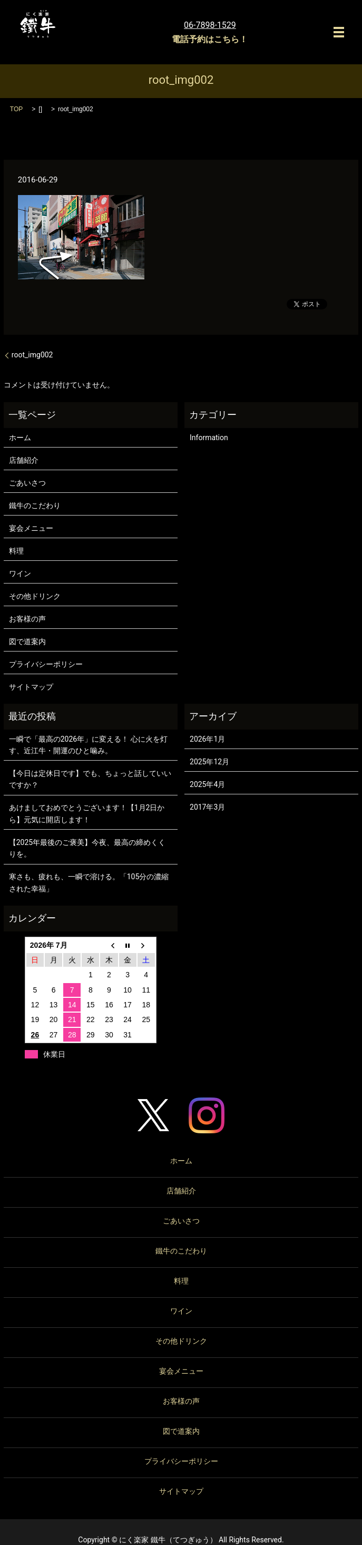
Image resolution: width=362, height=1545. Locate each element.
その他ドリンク (35, 596)
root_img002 (32, 355)
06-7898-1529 (210, 25)
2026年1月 (207, 739)
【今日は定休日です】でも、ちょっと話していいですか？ (90, 779)
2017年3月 (207, 807)
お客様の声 (27, 619)
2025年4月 (207, 784)
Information (209, 437)
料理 (16, 551)
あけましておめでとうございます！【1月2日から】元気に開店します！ (87, 813)
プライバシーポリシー (46, 664)
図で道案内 (27, 641)
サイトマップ (31, 687)
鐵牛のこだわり (35, 505)
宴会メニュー (31, 528)
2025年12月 (209, 761)
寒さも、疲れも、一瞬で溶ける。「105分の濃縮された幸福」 (89, 882)
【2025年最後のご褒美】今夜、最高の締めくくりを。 (87, 848)
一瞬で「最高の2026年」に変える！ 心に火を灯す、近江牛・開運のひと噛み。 (88, 745)
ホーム (20, 437)
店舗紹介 (23, 460)
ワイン (20, 573)
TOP (16, 109)
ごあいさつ (27, 483)
